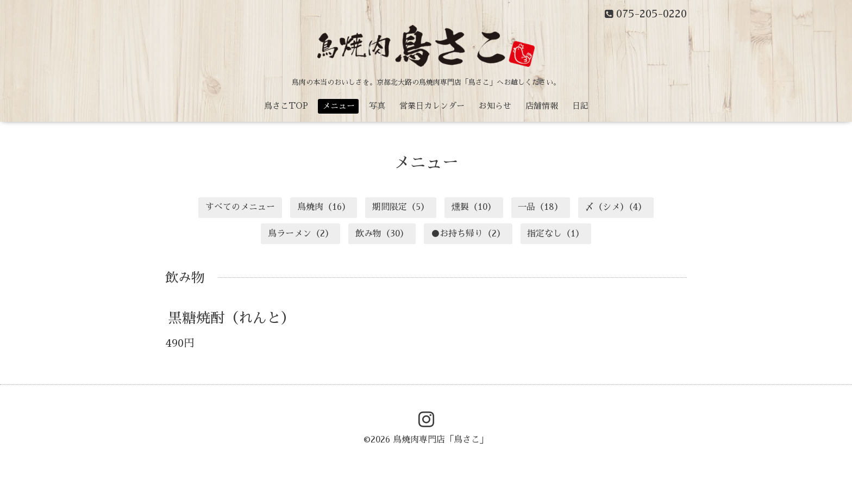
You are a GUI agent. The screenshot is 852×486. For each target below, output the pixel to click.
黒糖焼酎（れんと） (231, 318)
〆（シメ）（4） (616, 207)
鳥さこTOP (286, 106)
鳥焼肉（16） (323, 207)
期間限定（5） (400, 207)
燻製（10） (474, 207)
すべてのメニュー (240, 207)
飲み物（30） (382, 233)
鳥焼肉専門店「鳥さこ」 (440, 439)
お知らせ (495, 106)
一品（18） (540, 207)
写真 (377, 106)
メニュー (338, 106)
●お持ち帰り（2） (468, 233)
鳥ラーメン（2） (301, 233)
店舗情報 (541, 106)
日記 (580, 106)
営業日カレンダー (432, 106)
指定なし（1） (555, 233)
